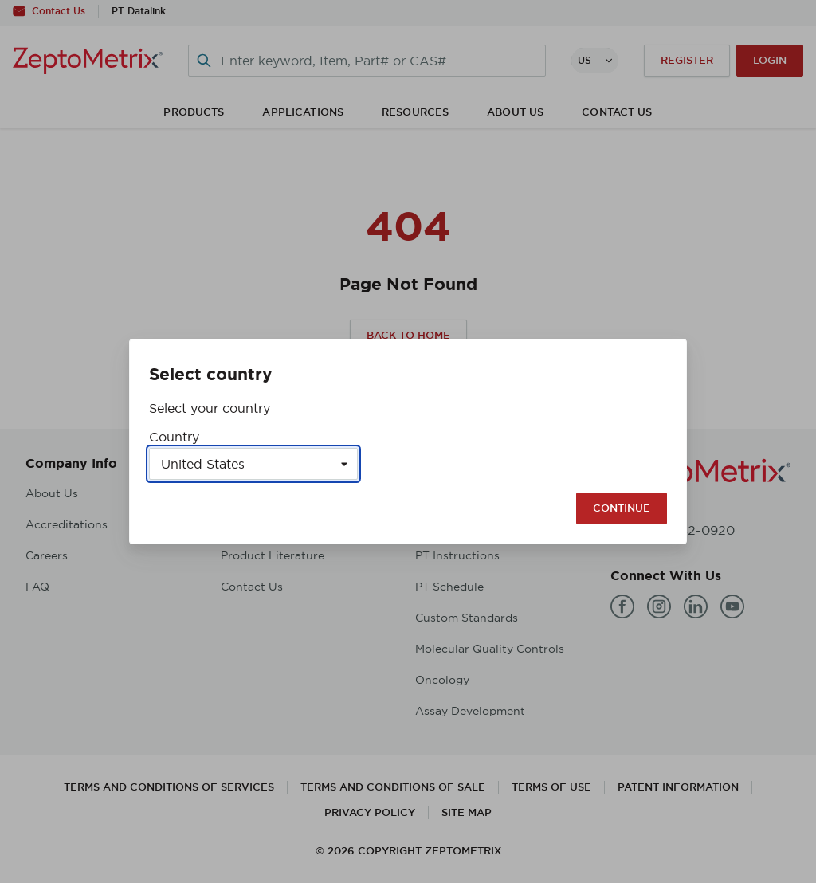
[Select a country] (253, 464)
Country (174, 437)
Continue (621, 508)
